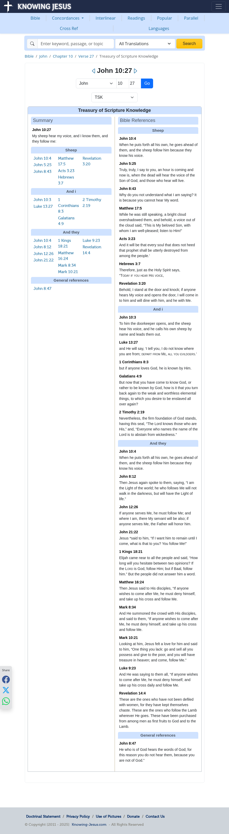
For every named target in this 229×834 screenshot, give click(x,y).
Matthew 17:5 (130, 208)
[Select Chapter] (122, 83)
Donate (133, 816)
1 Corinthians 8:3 (68, 205)
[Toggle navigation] (218, 6)
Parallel (191, 18)
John (43, 56)
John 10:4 (42, 158)
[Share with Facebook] (6, 679)
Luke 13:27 (43, 206)
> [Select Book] (96, 83)
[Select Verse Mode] (114, 97)
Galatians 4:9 (130, 376)
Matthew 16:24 (131, 582)
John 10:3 (42, 200)
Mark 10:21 (68, 272)
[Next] (135, 71)
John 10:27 (41, 130)
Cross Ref (69, 28)
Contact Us (155, 816)
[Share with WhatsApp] (6, 701)
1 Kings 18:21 (131, 552)
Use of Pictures (108, 816)
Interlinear (106, 18)
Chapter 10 (63, 56)
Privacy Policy (78, 816)
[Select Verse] (135, 83)
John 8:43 (42, 171)
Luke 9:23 (91, 240)
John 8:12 (42, 247)
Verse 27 (86, 56)
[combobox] (145, 44)
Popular (164, 18)
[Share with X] (6, 690)
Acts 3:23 (66, 171)
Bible (35, 18)
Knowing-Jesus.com (89, 824)
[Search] (75, 44)
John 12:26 (44, 254)
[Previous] (94, 71)
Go (147, 83)
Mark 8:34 (67, 265)
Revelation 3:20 (132, 283)
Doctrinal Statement (43, 816)
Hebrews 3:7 (129, 264)
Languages (158, 28)
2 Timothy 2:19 (132, 412)
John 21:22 (44, 260)
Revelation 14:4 (132, 693)
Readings (136, 18)
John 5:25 (43, 165)
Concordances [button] (66, 18)
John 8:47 (42, 289)
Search (189, 43)
